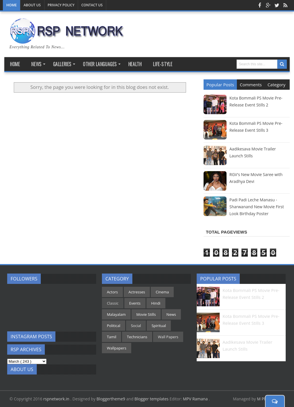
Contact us (91, 5)
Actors (112, 292)
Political (113, 325)
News (171, 314)
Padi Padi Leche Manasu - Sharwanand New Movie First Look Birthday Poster (256, 206)
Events (135, 303)
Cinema (162, 292)
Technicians (137, 336)
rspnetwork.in (56, 399)
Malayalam (116, 314)
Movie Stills (146, 314)
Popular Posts (220, 84)
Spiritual (159, 325)
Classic (113, 303)
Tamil (111, 336)
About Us (32, 5)
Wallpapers (116, 348)
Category (276, 84)
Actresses (137, 292)
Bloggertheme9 (110, 399)
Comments (251, 84)
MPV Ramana (196, 399)
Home (11, 5)
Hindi (155, 303)
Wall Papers (168, 336)
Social (136, 325)
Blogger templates (151, 399)
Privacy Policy (61, 5)
